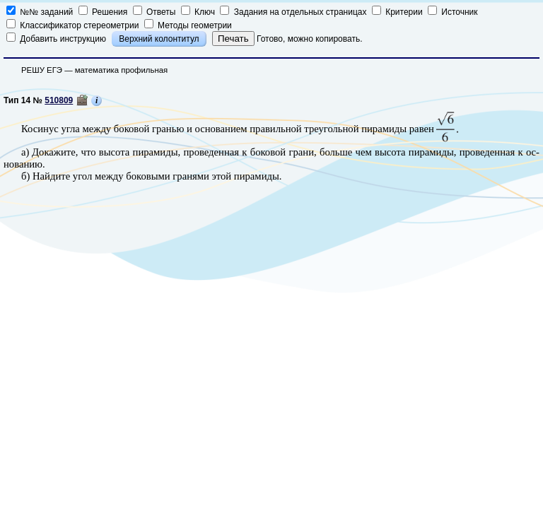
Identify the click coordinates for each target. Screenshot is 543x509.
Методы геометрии (188, 25)
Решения (104, 12)
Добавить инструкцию (57, 39)
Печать (233, 38)
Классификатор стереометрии (72, 25)
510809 (59, 100)
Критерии (398, 12)
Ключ (199, 12)
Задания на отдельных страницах (294, 12)
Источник (453, 12)
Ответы (155, 12)
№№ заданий (41, 12)
